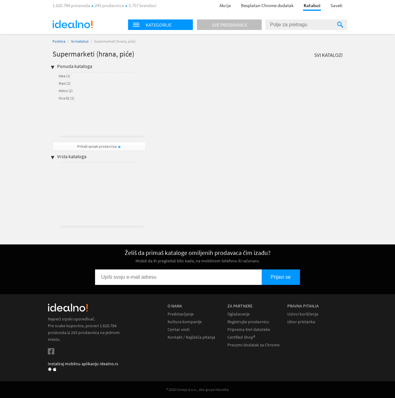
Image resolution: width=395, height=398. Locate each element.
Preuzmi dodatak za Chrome (253, 345)
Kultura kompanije (185, 321)
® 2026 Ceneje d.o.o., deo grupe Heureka (197, 389)
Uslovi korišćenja (302, 314)
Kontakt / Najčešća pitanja (191, 337)
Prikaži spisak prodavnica (97, 146)
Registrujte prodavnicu (248, 321)
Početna (58, 41)
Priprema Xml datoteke (248, 329)
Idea (64, 76)
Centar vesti (178, 329)
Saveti (337, 5)
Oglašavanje (238, 314)
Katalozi (312, 5)
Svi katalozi (80, 41)
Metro (66, 90)
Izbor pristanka (301, 321)
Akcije (225, 5)
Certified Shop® (241, 337)
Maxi (65, 83)
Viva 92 (66, 98)
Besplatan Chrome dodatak (267, 5)
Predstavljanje (181, 314)
